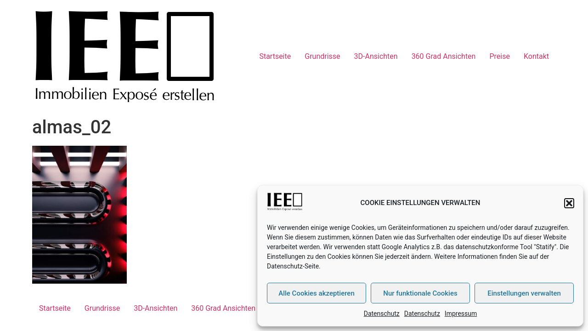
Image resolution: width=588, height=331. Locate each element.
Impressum (461, 313)
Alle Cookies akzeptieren (316, 293)
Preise (499, 56)
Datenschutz (382, 313)
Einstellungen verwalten (524, 293)
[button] (569, 203)
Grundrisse (322, 56)
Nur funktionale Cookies (420, 293)
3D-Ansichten (376, 56)
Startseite (275, 56)
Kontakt (536, 56)
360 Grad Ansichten (444, 56)
